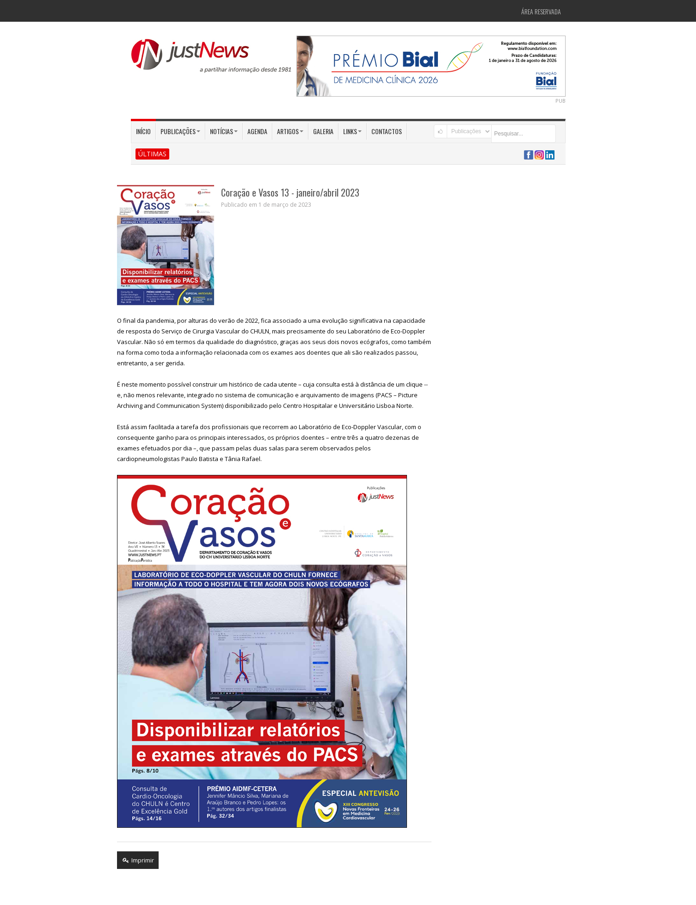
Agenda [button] (257, 131)
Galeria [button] (323, 131)
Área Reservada (541, 11)
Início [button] (143, 131)
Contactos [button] (386, 131)
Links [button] (352, 131)
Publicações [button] (180, 131)
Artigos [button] (290, 131)
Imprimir (138, 860)
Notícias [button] (224, 131)
